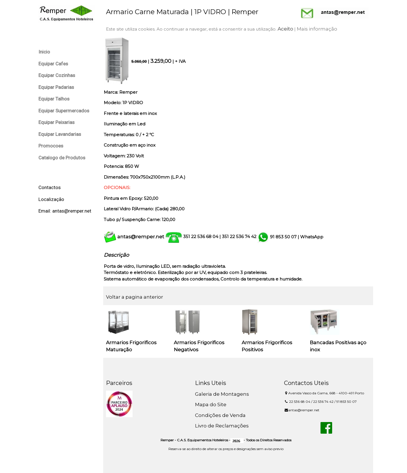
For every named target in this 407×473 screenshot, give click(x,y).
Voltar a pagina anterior (136, 297)
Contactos (49, 187)
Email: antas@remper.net (64, 211)
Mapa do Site (212, 404)
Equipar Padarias (56, 87)
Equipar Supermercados (63, 111)
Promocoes (50, 146)
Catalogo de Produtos (61, 157)
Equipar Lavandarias (59, 134)
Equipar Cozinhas (56, 75)
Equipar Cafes (53, 64)
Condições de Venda (221, 415)
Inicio (44, 52)
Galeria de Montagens (223, 394)
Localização (51, 199)
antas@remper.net (142, 236)
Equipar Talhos (54, 99)
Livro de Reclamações (223, 426)
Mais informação (318, 29)
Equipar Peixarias (56, 122)
